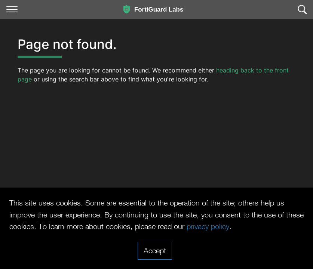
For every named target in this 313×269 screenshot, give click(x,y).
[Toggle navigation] (12, 9)
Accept (155, 250)
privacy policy (208, 226)
